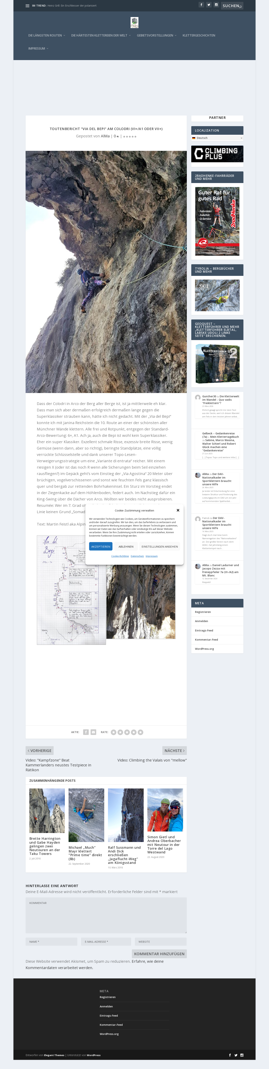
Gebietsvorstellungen (155, 36)
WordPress (94, 1064)
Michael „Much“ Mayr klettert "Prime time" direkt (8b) (85, 862)
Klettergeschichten (199, 36)
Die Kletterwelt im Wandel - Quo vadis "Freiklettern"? (220, 408)
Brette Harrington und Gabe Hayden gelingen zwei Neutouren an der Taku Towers (45, 855)
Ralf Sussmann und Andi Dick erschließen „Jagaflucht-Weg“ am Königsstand (124, 864)
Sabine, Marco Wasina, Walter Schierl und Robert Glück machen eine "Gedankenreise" (219, 454)
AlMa (105, 144)
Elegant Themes (54, 1064)
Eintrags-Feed (204, 639)
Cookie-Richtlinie (120, 556)
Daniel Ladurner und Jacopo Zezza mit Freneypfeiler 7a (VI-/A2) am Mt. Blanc (220, 579)
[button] (178, 510)
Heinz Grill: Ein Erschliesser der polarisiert (72, 5)
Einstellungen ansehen (160, 546)
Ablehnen (126, 546)
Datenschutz (137, 556)
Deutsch (200, 147)
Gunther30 (209, 405)
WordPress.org (204, 658)
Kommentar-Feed (206, 648)
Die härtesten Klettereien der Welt (99, 36)
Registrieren (203, 621)
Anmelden (201, 630)
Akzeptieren (100, 546)
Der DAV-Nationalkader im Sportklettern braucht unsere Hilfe (216, 488)
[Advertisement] (134, 89)
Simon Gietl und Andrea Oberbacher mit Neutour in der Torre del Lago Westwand (164, 853)
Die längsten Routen (45, 36)
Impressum (152, 556)
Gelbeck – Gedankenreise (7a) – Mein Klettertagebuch (220, 444)
